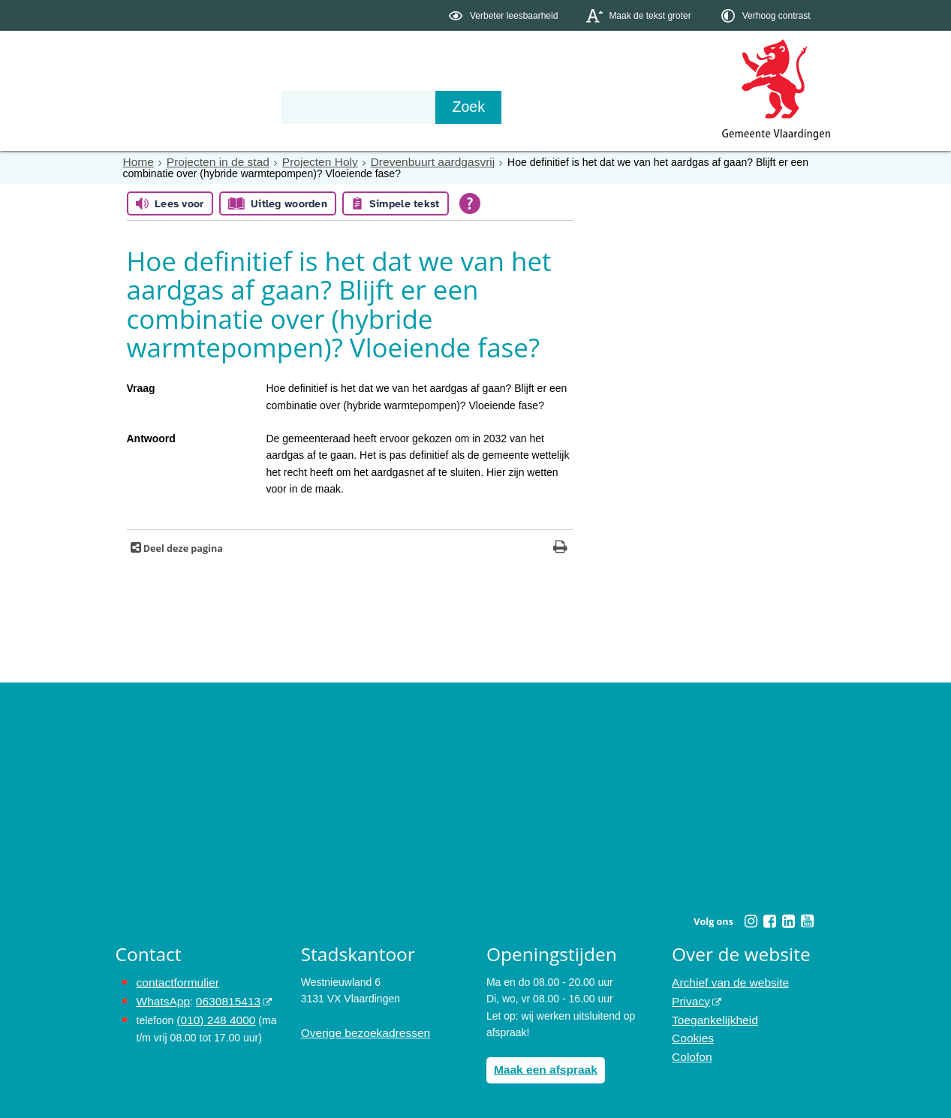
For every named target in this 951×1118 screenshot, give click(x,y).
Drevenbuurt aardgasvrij (406, 161)
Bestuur (254, 106)
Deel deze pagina (182, 547)
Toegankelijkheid (711, 1014)
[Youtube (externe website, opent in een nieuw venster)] (807, 920)
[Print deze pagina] (560, 547)
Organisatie (345, 106)
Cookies (691, 1032)
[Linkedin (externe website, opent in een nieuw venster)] (789, 920)
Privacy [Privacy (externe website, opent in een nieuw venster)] (689, 998)
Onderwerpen (159, 106)
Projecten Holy (303, 161)
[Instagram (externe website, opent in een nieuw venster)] (751, 920)
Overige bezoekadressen (359, 1032)
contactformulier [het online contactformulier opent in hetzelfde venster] (174, 981)
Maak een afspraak (541, 1068)
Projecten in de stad (210, 161)
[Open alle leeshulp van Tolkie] (469, 202)
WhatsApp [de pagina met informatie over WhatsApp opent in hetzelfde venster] (161, 998)
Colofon (690, 1048)
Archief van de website (725, 981)
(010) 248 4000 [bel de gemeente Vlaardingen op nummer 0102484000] (212, 1014)
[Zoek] (636, 107)
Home (137, 161)
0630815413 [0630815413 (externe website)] (220, 998)
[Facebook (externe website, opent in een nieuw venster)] (770, 920)
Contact (434, 106)
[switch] (504, 15)
